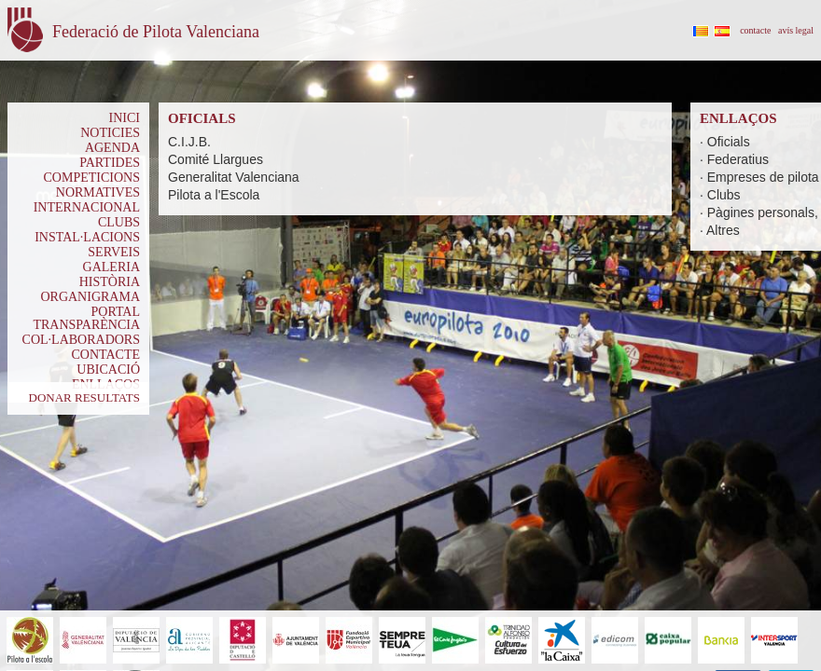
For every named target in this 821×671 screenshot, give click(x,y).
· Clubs (720, 194)
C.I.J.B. (189, 141)
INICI (124, 118)
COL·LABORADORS (81, 340)
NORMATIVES (98, 192)
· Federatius (734, 159)
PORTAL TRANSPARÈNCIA (86, 318)
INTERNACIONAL (87, 207)
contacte (755, 30)
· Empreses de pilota (759, 177)
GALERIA (111, 267)
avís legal (796, 30)
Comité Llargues (215, 159)
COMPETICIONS (92, 178)
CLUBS (119, 222)
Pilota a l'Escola (213, 194)
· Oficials (725, 141)
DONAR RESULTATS (84, 397)
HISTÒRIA (109, 282)
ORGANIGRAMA (90, 297)
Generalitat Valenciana (233, 177)
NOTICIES (110, 133)
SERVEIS (114, 252)
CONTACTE (105, 355)
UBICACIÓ (108, 370)
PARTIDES (109, 163)
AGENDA (112, 148)
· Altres (720, 230)
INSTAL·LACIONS (87, 237)
